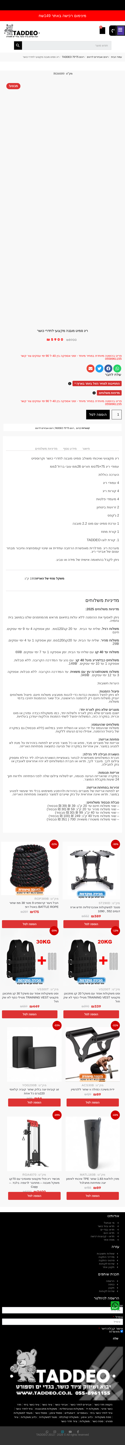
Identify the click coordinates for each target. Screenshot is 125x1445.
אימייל (119, 1316)
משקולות (85, 1421)
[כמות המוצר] (117, 414)
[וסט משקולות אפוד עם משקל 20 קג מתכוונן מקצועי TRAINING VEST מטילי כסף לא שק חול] (91, 957)
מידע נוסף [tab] (70, 448)
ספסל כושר (41, 1412)
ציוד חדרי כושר (69, 1421)
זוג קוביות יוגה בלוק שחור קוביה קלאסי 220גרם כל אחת (34, 1091)
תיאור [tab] (86, 448)
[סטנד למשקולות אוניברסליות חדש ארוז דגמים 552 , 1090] (91, 870)
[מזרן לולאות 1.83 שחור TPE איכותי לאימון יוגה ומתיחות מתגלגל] (93, 1144)
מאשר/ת (114, 1331)
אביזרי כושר (61, 1404)
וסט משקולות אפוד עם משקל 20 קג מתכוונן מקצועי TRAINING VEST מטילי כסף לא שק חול (91, 997)
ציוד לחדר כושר (24, 1408)
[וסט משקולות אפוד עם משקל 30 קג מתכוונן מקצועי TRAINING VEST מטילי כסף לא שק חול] (30, 957)
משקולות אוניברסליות (72, 1408)
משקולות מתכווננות (46, 1408)
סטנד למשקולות (48, 1417)
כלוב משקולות (29, 1417)
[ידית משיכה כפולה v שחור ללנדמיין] (93, 1054)
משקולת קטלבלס (69, 1417)
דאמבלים (70, 1412)
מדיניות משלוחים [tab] (46, 448)
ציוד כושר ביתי (31, 1404)
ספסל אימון (56, 1412)
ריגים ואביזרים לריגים (98, 57)
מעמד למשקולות (23, 1412)
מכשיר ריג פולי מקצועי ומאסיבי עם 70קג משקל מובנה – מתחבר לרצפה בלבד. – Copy (34, 1182)
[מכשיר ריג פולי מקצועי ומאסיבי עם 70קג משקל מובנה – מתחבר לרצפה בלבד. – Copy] (34, 1144)
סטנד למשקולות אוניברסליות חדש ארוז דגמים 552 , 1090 (95, 909)
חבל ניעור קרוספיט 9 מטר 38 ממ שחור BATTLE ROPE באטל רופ (33, 904)
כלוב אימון (87, 1417)
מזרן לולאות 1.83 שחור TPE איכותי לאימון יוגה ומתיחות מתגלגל (92, 1180)
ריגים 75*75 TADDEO (73, 57)
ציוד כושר (47, 1404)
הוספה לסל (98, 415)
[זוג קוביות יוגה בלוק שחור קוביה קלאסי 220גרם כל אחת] (34, 1054)
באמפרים (82, 1412)
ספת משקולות (103, 1417)
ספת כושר (97, 1421)
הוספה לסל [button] (91, 924)
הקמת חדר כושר (103, 1404)
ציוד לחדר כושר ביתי (101, 1412)
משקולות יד (92, 1408)
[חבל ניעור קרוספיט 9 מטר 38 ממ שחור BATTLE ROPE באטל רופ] (30, 868)
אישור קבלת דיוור (111, 1328)
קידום (78, 428)
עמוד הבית (116, 57)
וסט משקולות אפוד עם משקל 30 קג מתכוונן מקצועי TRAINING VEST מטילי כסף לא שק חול (30, 997)
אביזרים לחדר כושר (81, 1404)
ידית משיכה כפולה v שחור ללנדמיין (92, 1089)
